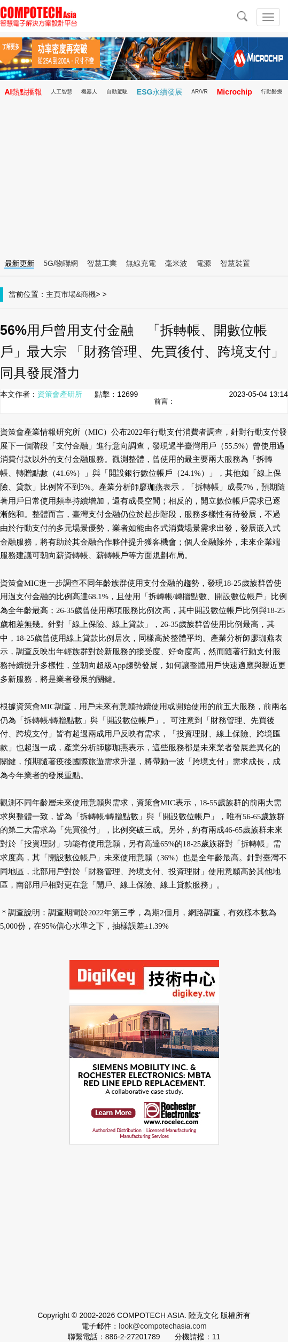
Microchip (234, 92)
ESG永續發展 (160, 92)
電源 (203, 263)
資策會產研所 (59, 394)
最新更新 (19, 263)
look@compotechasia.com (162, 1326)
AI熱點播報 (23, 92)
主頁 (53, 294)
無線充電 (141, 263)
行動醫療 (272, 92)
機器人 (89, 92)
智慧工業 (102, 263)
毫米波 (176, 263)
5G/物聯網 (60, 263)
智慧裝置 (235, 263)
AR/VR (199, 92)
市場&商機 (78, 294)
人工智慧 (61, 92)
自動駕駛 (117, 92)
